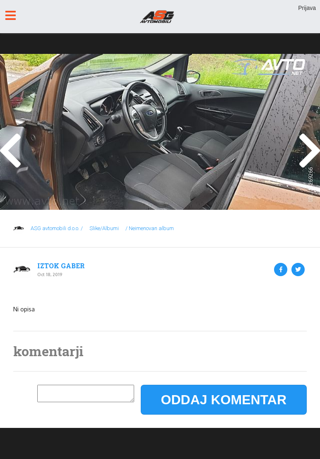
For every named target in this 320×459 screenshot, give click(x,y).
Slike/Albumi (104, 228)
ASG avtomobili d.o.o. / (57, 228)
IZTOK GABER (61, 265)
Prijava (307, 8)
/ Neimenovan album (149, 228)
